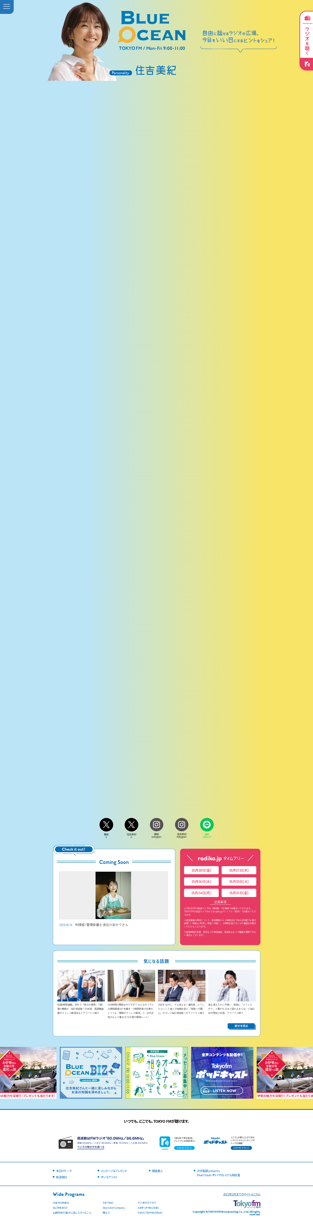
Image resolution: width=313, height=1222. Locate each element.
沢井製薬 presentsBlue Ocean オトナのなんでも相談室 (218, 1173)
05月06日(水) (201, 881)
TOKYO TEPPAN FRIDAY (150, 1213)
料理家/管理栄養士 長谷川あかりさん (113, 899)
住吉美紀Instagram (182, 833)
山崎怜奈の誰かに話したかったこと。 (72, 1213)
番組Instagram (156, 833)
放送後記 (61, 1177)
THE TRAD (108, 1203)
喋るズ (106, 1213)
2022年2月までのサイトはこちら (241, 1194)
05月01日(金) (239, 892)
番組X (106, 834)
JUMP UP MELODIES (148, 1208)
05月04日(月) (201, 892)
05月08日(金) (201, 870)
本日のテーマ (63, 1171)
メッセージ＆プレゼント (114, 1171)
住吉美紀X (131, 834)
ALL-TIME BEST (60, 1208)
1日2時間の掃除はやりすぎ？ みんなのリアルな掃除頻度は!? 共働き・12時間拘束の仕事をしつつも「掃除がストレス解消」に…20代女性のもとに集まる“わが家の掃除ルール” (131, 1009)
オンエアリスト (109, 1177)
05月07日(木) (239, 870)
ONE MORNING (61, 1203)
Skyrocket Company (114, 1208)
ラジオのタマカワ (146, 1203)
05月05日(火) (239, 881)
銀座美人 (157, 1171)
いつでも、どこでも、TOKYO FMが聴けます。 (156, 1121)
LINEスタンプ (207, 834)
